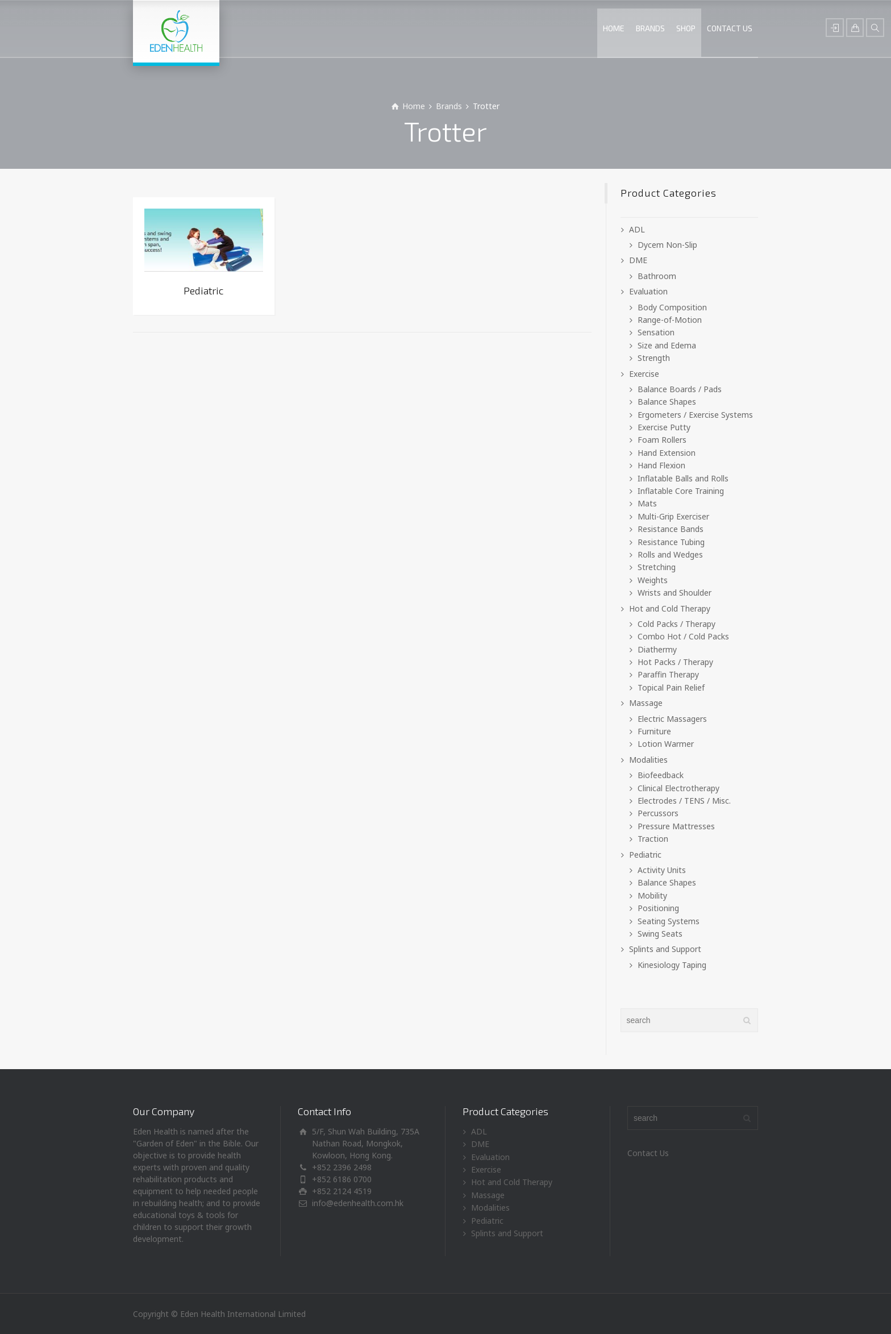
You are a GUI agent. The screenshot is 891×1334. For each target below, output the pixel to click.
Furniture (654, 731)
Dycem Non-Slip (667, 244)
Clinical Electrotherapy (678, 788)
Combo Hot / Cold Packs (683, 636)
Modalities (648, 759)
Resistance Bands (670, 528)
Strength (654, 357)
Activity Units (662, 870)
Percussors (658, 813)
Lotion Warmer (666, 743)
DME (638, 260)
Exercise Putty (664, 427)
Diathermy (657, 649)
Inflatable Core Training (681, 490)
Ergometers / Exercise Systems (695, 414)
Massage (646, 702)
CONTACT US (729, 28)
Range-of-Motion (670, 319)
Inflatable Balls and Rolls (683, 478)
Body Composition (672, 307)
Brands (449, 106)
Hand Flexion (661, 465)
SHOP (686, 28)
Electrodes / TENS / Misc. (684, 800)
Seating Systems (669, 921)
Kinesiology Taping (672, 964)
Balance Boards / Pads (680, 389)
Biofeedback (661, 775)
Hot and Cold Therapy (669, 608)
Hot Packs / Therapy (675, 661)
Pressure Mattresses (676, 826)
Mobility (652, 895)
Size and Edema (667, 345)
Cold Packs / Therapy (676, 623)
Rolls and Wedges (670, 554)
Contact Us (648, 1153)
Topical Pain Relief (671, 687)
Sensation (656, 332)
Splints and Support (665, 949)
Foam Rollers (662, 439)
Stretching (657, 567)
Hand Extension (667, 452)
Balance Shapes (667, 401)
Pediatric (645, 854)
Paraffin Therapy (668, 674)
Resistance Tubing (671, 542)
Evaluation (648, 291)
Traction (653, 838)
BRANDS (650, 28)
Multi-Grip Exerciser (673, 516)
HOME (613, 28)
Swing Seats (660, 933)
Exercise (644, 373)
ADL (637, 229)
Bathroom (657, 276)
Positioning (658, 908)
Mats (647, 503)
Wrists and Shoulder (674, 592)
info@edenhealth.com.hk (357, 1203)
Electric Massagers (672, 718)
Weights (653, 580)
